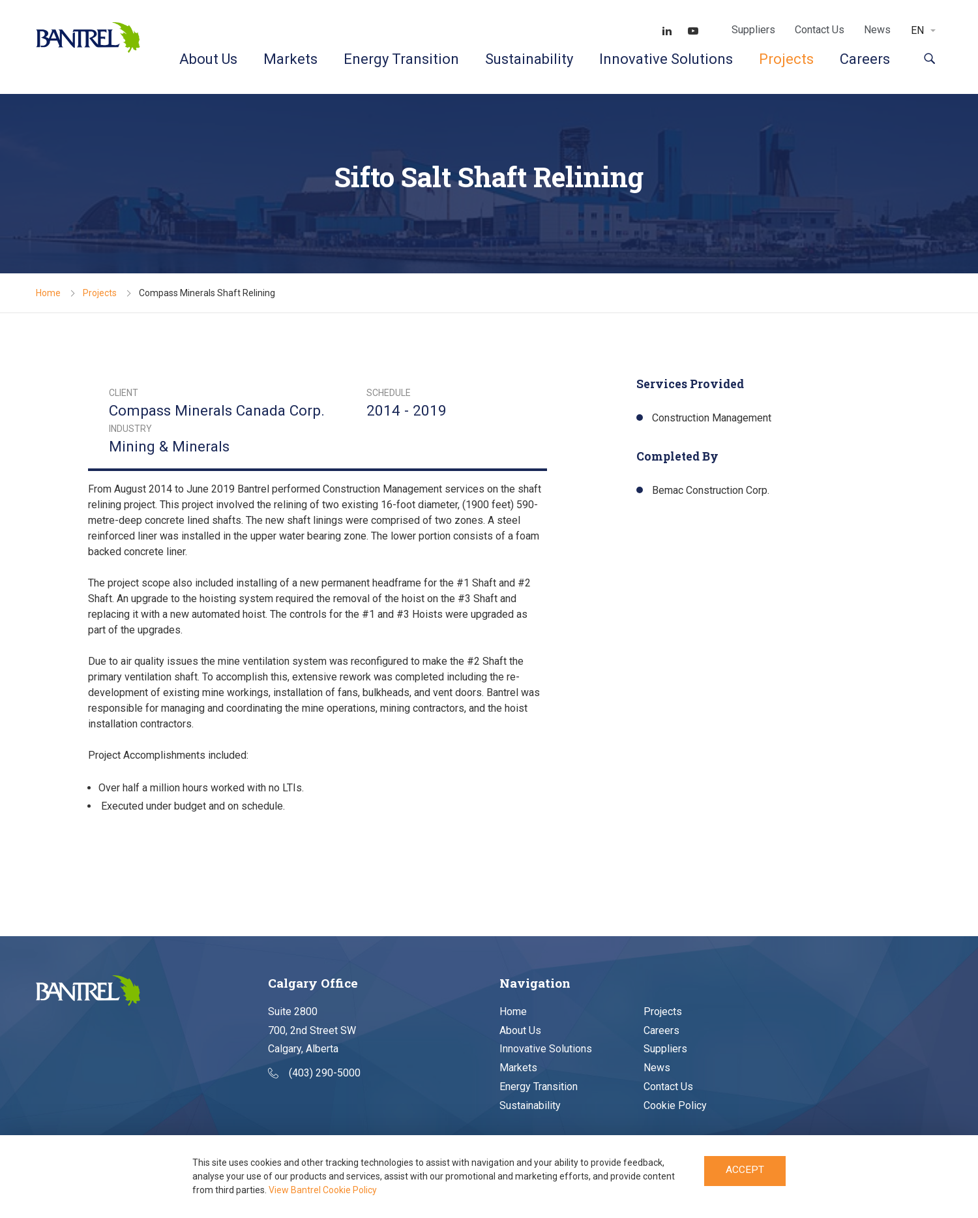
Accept (745, 1171)
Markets (290, 59)
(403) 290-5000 (314, 1073)
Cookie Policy (675, 1105)
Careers (865, 59)
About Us (208, 59)
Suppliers (753, 29)
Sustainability (529, 59)
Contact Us (819, 29)
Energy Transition (401, 59)
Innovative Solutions (666, 59)
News (877, 29)
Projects (786, 59)
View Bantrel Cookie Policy (323, 1190)
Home (48, 293)
